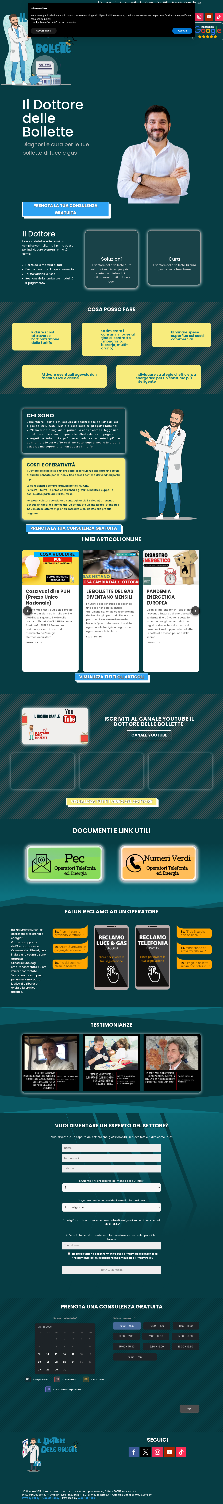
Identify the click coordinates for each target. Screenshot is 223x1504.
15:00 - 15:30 (126, 1346)
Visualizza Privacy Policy (137, 1258)
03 (27, 1379)
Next (189, 1409)
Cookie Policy (50, 1498)
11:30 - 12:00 (126, 1336)
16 (65, 1354)
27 (39, 1369)
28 (48, 1369)
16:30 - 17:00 (135, 1357)
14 (48, 1354)
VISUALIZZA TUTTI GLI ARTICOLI (111, 677)
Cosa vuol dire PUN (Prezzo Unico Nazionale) (48, 597)
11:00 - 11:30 (186, 1326)
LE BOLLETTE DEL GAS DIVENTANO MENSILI (109, 594)
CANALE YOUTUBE (149, 735)
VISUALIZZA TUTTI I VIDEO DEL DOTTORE (111, 801)
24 (73, 1361)
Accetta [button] (182, 30)
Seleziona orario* (124, 1318)
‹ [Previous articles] (27, 611)
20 (39, 1361)
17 (73, 1354)
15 (56, 1354)
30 (64, 1369)
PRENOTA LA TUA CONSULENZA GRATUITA (65, 209)
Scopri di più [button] (43, 30)
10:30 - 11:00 (157, 1326)
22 (56, 1361)
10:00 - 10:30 (127, 1326)
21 (48, 1361)
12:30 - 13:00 (185, 1336)
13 (39, 1354)
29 (56, 1369)
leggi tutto (34, 642)
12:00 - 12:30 (155, 1336)
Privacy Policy (30, 1498)
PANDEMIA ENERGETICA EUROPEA (161, 597)
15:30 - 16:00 (156, 1346)
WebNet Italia (86, 1498)
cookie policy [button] (43, 19)
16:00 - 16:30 (185, 1346)
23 (64, 1361)
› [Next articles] (195, 611)
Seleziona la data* (65, 1318)
